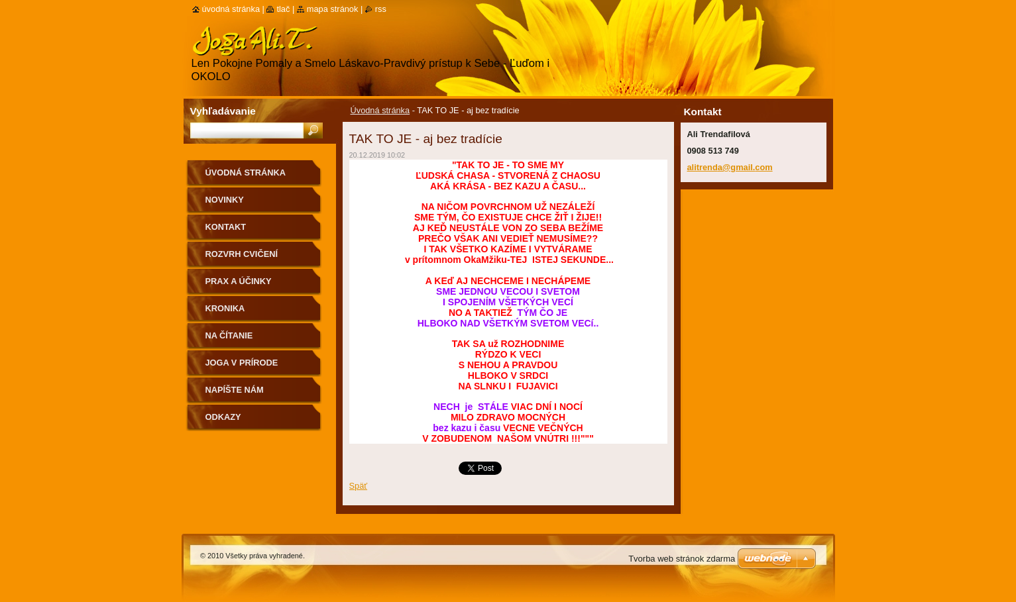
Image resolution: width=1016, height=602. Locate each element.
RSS (380, 9)
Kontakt (226, 227)
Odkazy (223, 417)
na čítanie (229, 335)
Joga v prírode (241, 363)
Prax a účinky (238, 281)
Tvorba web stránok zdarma (681, 559)
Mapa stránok (333, 9)
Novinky (224, 200)
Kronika (225, 308)
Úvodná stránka (380, 110)
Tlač (283, 9)
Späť (358, 486)
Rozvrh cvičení (241, 254)
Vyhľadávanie (223, 111)
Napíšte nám (234, 390)
